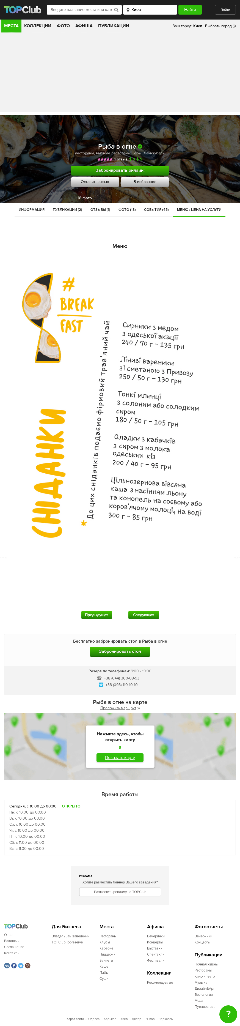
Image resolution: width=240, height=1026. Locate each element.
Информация (32, 210)
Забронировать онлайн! (120, 170)
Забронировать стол (120, 651)
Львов (150, 1019)
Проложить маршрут (120, 708)
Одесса (94, 1019)
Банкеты (106, 960)
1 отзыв (121, 159)
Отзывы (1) (100, 210)
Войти (225, 10)
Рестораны (84, 153)
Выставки (154, 948)
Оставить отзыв (95, 181)
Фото (63, 26)
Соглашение (14, 947)
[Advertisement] (120, 73)
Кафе (104, 966)
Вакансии (12, 941)
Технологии (204, 994)
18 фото (85, 198)
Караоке (106, 948)
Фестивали (155, 960)
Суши (104, 978)
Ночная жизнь (206, 964)
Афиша (84, 26)
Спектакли (155, 954)
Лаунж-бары (154, 153)
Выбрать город (218, 26)
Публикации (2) (67, 210)
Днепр (136, 1019)
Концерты (155, 942)
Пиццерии (107, 954)
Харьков (110, 1019)
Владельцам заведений (71, 936)
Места (11, 26)
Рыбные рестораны (113, 153)
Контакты (11, 953)
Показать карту (120, 757)
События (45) (156, 210)
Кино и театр (205, 976)
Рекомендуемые (160, 982)
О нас (8, 935)
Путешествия (205, 1007)
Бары (137, 153)
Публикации (113, 26)
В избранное (145, 181)
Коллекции (37, 26)
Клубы (105, 942)
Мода (199, 1000)
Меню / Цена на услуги (199, 210)
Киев (124, 1019)
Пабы (104, 972)
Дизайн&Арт (204, 988)
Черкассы (166, 1019)
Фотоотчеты (209, 927)
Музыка (201, 982)
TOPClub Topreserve (67, 942)
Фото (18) (127, 210)
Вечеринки (156, 936)
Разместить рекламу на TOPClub (120, 892)
